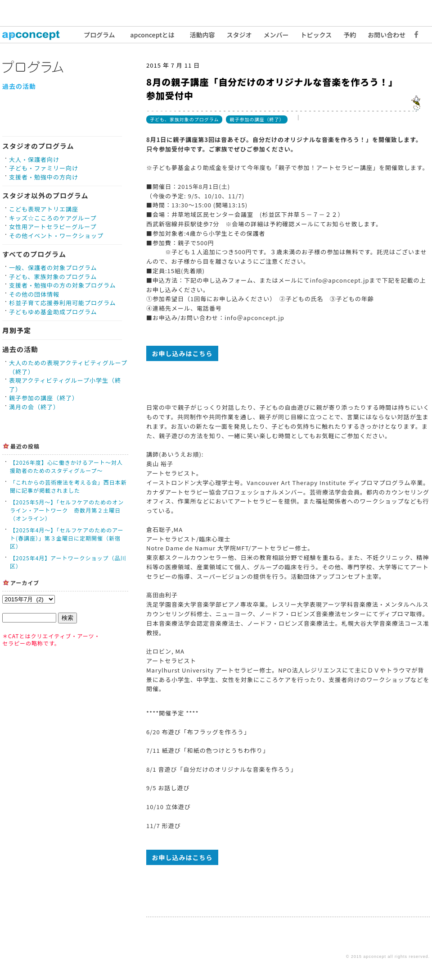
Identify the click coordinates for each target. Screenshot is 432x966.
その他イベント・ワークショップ (56, 235)
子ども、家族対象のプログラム (53, 276)
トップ (36, 35)
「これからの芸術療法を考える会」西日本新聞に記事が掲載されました (68, 486)
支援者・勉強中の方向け (43, 177)
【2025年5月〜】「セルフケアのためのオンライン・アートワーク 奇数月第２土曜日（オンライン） (67, 510)
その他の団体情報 (34, 294)
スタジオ (239, 35)
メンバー (276, 35)
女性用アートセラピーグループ (52, 226)
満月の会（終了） (34, 407)
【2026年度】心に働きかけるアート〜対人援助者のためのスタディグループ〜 (66, 466)
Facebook (414, 35)
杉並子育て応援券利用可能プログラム (62, 302)
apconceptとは (152, 35)
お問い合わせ (386, 35)
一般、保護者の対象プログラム (53, 267)
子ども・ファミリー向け (43, 168)
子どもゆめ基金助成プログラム (53, 311)
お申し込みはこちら (182, 353)
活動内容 (202, 35)
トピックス (316, 35)
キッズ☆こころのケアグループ (53, 218)
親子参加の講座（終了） (43, 398)
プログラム (99, 35)
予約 (349, 35)
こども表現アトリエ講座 (43, 209)
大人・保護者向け (34, 159)
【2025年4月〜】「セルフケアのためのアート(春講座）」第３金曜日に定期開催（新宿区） (67, 538)
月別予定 (16, 330)
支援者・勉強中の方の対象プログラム (62, 285)
